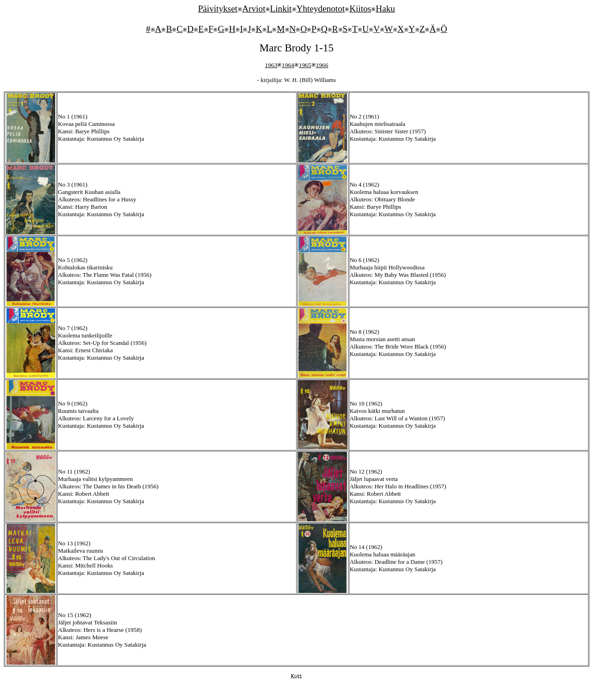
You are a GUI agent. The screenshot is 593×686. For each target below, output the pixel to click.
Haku (385, 8)
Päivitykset (217, 8)
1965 (305, 65)
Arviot (253, 8)
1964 (288, 65)
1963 (271, 65)
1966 (322, 65)
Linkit (281, 8)
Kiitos (360, 8)
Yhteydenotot (320, 8)
